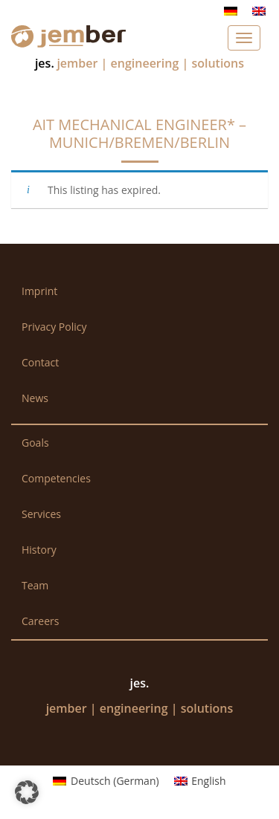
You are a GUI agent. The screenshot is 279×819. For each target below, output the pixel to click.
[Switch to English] (259, 10)
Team (35, 585)
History (39, 550)
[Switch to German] (231, 10)
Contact (40, 362)
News (35, 398)
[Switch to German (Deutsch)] (105, 781)
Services (41, 514)
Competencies (56, 478)
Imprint (39, 291)
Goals (35, 443)
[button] (27, 792)
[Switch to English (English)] (200, 781)
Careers (40, 621)
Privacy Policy (54, 327)
